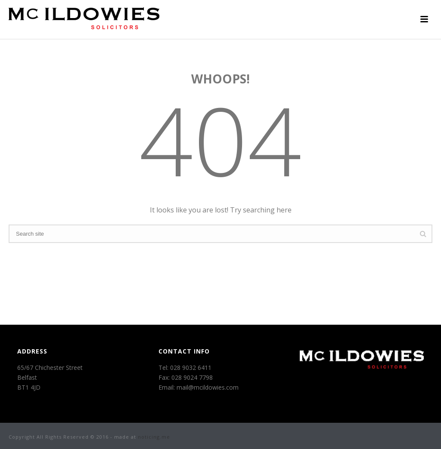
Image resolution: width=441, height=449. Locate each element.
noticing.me (154, 437)
